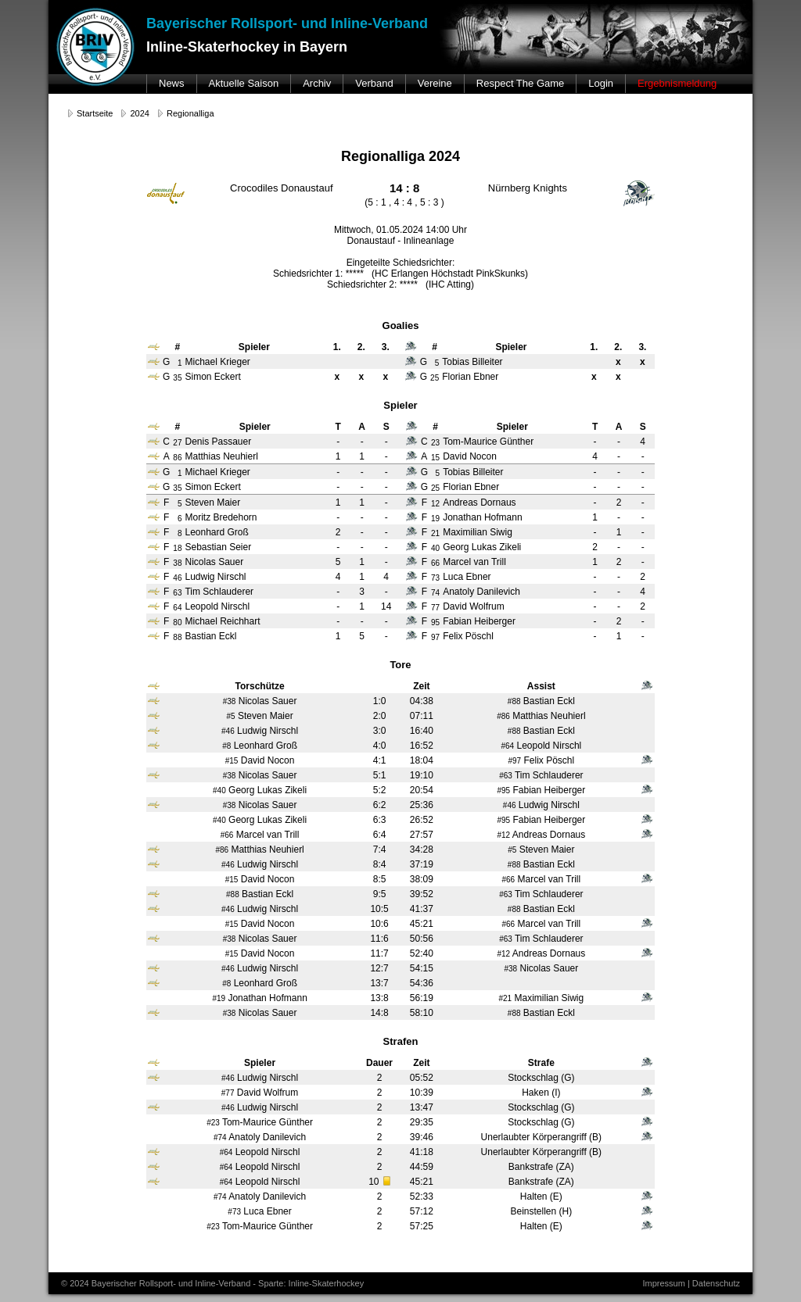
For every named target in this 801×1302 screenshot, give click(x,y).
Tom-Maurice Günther (488, 441)
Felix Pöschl (468, 636)
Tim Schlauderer (219, 591)
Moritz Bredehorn (221, 517)
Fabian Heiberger (479, 621)
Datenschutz (716, 1283)
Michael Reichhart (222, 621)
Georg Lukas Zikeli (482, 547)
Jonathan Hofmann (482, 517)
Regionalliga (190, 113)
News (172, 83)
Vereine (435, 83)
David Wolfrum (473, 606)
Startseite (95, 113)
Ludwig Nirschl (215, 576)
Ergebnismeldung (677, 83)
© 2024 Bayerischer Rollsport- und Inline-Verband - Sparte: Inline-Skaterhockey (212, 1283)
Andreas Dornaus (479, 502)
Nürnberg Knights (527, 188)
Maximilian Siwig (477, 532)
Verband (374, 83)
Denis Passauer (218, 441)
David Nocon (470, 456)
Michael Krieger (217, 472)
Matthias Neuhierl (221, 456)
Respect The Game (520, 83)
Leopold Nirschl (217, 606)
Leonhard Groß (216, 532)
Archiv (317, 83)
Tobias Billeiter (473, 472)
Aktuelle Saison (244, 83)
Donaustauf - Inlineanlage (400, 240)
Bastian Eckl (210, 636)
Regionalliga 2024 (400, 156)
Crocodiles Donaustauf (281, 188)
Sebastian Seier (218, 547)
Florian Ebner (471, 486)
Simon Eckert (212, 486)
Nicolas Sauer (214, 561)
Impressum (663, 1283)
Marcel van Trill (474, 561)
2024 (139, 113)
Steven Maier (212, 502)
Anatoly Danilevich (481, 591)
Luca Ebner (466, 576)
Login (600, 83)
